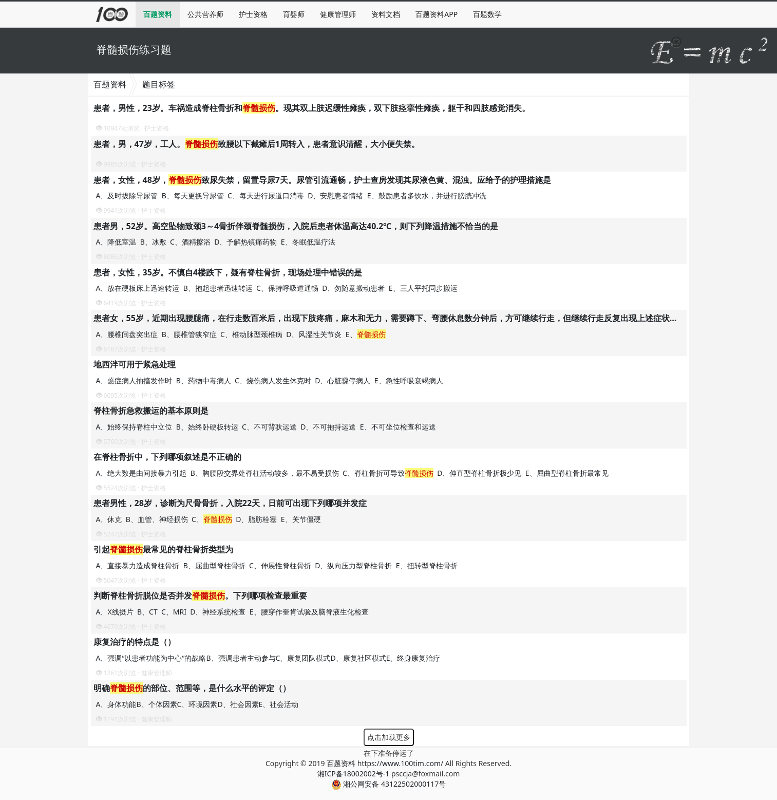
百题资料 (157, 14)
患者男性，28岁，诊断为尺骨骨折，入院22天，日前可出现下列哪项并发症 (230, 503)
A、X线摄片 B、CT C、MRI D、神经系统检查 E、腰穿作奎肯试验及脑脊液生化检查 (233, 612)
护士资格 (253, 14)
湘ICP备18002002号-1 (353, 773)
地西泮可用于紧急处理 (134, 364)
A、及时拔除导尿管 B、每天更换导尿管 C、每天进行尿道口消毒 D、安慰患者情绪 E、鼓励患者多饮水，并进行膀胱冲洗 (292, 195)
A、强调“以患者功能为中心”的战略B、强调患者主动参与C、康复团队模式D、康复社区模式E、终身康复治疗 (268, 658)
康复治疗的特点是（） (134, 641)
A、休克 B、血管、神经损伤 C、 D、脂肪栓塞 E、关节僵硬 (209, 519)
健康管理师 (338, 14)
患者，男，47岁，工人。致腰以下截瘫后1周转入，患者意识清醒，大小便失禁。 (256, 144)
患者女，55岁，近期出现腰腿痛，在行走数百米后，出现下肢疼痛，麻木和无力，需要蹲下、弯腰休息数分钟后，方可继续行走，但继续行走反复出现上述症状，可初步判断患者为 (418, 318)
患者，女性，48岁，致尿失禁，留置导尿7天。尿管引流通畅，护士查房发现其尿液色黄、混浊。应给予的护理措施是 (322, 179)
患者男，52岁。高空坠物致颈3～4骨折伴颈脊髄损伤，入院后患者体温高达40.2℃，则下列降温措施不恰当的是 (296, 226)
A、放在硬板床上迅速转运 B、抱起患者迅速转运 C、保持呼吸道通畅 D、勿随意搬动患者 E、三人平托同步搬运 (278, 288)
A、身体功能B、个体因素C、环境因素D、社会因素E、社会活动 (197, 704)
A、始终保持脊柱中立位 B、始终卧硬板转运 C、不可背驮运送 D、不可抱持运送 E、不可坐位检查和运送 (267, 427)
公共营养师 (205, 14)
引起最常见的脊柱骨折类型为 (163, 549)
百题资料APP (436, 14)
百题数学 (487, 14)
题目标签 (158, 84)
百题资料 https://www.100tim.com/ (385, 763)
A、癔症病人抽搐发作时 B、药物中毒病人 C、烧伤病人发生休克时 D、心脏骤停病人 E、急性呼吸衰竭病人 (270, 380)
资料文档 (385, 14)
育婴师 (294, 14)
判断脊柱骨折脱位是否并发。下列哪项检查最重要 (200, 595)
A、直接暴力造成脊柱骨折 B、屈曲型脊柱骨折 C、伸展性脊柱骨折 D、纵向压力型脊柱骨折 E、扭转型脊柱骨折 (278, 565)
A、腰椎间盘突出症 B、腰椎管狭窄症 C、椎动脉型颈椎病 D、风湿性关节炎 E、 (242, 334)
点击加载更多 (388, 737)
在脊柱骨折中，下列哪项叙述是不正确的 (167, 456)
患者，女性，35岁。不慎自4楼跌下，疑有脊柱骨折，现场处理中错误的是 (227, 272)
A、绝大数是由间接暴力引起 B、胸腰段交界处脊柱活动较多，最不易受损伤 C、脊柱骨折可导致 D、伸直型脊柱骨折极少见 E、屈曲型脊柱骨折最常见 (353, 473)
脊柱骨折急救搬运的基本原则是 (151, 410)
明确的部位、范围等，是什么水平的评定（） (192, 688)
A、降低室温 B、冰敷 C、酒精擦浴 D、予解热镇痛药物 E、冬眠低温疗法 (216, 242)
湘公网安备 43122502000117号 (388, 784)
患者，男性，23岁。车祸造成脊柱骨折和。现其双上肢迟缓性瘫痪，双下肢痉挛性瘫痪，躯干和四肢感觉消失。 (311, 108)
